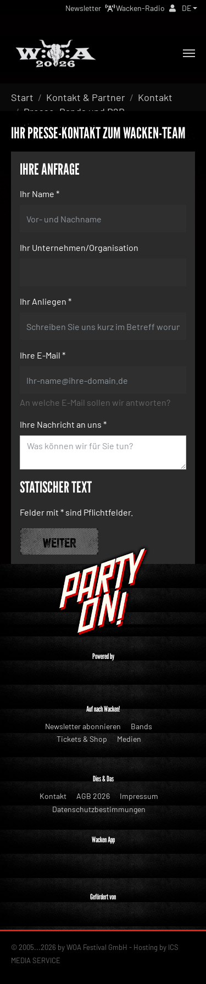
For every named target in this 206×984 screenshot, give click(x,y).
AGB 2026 (93, 796)
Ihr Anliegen (45, 301)
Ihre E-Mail (42, 355)
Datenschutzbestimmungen (99, 809)
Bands (141, 726)
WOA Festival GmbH (96, 947)
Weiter (59, 541)
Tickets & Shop (82, 738)
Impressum (139, 796)
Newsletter (83, 8)
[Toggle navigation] (189, 53)
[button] (189, 8)
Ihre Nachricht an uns (63, 424)
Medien (129, 738)
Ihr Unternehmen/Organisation (79, 247)
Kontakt (53, 796)
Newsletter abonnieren (83, 726)
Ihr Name (39, 193)
